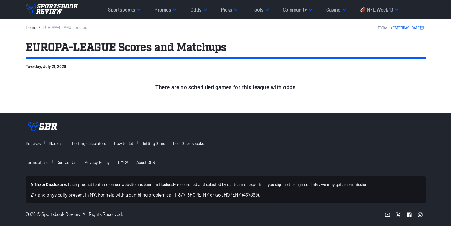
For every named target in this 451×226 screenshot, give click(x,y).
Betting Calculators (89, 143)
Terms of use (37, 162)
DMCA (123, 162)
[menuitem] (36, 143)
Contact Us (66, 162)
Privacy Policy (97, 162)
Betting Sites (153, 143)
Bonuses (33, 143)
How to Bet (123, 143)
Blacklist (56, 143)
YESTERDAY (400, 27)
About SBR (145, 162)
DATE (418, 27)
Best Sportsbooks (188, 143)
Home (31, 27)
